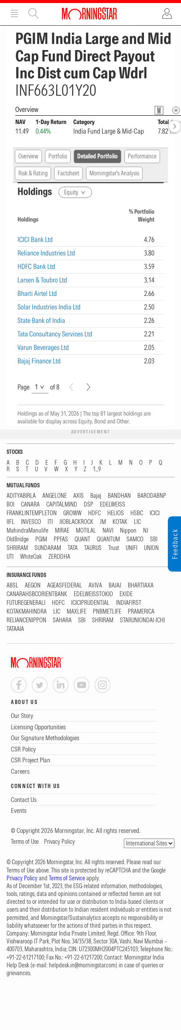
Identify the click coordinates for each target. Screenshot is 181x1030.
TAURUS (93, 548)
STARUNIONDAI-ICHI (142, 620)
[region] (90, 283)
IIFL (10, 522)
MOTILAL (86, 530)
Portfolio (57, 156)
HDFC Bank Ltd (36, 266)
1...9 (97, 469)
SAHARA (62, 620)
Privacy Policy (59, 841)
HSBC (136, 513)
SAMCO (134, 539)
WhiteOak (31, 557)
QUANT (82, 539)
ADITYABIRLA (21, 496)
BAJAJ (115, 585)
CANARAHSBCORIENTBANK (37, 594)
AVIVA (95, 585)
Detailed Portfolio (97, 156)
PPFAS (61, 539)
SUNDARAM (47, 548)
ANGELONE (54, 496)
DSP (88, 504)
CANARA (30, 504)
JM (103, 522)
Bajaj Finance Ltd (39, 360)
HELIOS (115, 513)
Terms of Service (67, 878)
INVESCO (31, 522)
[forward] (174, 126)
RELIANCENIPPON (26, 620)
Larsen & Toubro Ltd (42, 279)
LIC (137, 522)
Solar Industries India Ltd (49, 306)
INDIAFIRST (128, 603)
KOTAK (120, 522)
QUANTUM (108, 539)
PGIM (41, 539)
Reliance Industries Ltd (46, 252)
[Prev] (71, 387)
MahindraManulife (27, 530)
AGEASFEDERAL (64, 585)
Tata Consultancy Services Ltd (54, 333)
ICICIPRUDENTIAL (90, 603)
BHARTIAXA (141, 585)
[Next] (88, 387)
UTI (10, 557)
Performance (142, 156)
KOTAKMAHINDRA (27, 611)
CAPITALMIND (61, 504)
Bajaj (95, 496)
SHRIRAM (17, 548)
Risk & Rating (33, 173)
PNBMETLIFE (107, 611)
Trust (113, 548)
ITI (50, 522)
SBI (153, 539)
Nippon (128, 530)
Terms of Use (25, 841)
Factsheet (68, 173)
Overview (28, 156)
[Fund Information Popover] (159, 110)
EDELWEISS (112, 504)
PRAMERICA (141, 611)
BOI (10, 504)
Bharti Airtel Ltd (37, 293)
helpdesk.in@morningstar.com (82, 965)
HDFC (94, 513)
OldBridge (18, 539)
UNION (151, 548)
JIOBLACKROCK (76, 522)
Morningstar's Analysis (114, 173)
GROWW (72, 513)
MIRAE (62, 530)
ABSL (12, 585)
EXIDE (126, 594)
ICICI (155, 513)
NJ (145, 530)
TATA (73, 548)
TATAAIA (15, 629)
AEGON (33, 585)
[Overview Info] (176, 110)
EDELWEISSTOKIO (93, 594)
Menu (14, 13)
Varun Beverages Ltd (43, 347)
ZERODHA (59, 557)
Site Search (33, 13)
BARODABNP (151, 496)
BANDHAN (119, 496)
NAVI (107, 530)
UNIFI (131, 548)
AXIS (78, 496)
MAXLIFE (76, 611)
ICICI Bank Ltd (35, 239)
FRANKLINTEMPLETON (32, 513)
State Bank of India (41, 320)
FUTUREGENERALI (26, 603)
